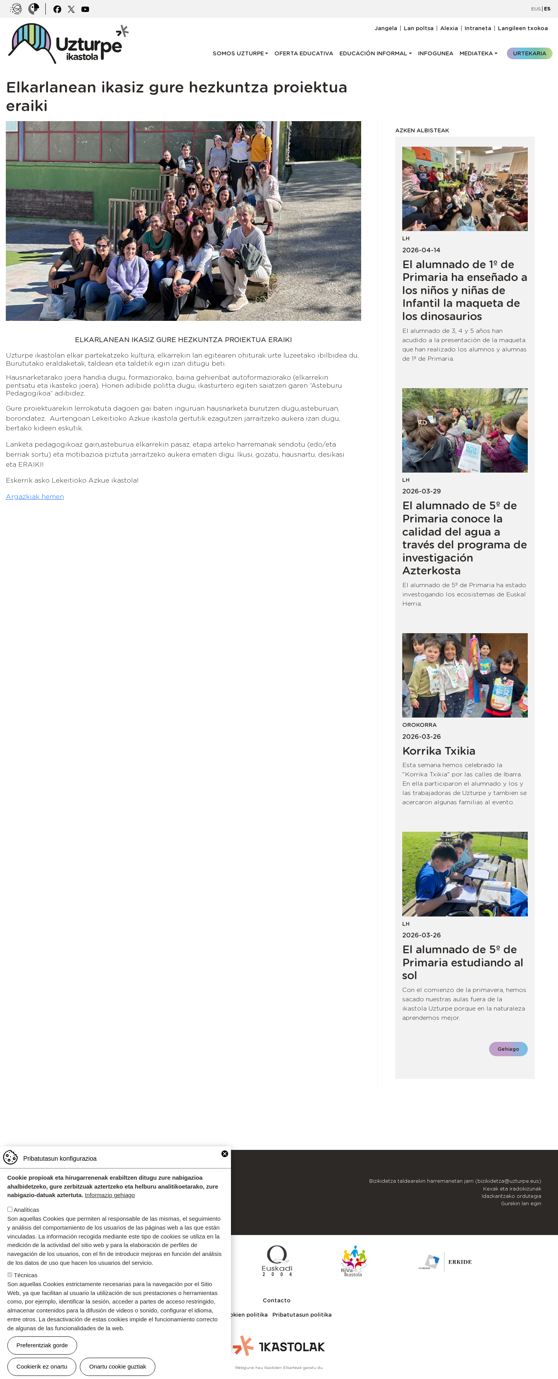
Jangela (386, 28)
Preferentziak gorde (42, 1345)
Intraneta (478, 28)
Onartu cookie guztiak (117, 1366)
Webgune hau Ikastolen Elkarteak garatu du (279, 1367)
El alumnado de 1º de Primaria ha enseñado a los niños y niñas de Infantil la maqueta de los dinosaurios (464, 290)
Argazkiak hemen (35, 496)
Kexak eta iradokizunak (512, 1189)
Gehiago (508, 1049)
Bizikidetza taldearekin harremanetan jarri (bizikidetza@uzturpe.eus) (455, 1181)
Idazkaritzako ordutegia (511, 1196)
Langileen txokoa (523, 28)
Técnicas (26, 1275)
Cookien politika (244, 1314)
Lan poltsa (419, 28)
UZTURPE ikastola (67, 27)
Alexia (449, 28)
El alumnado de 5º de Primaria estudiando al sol (463, 962)
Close (224, 1153)
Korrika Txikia (438, 750)
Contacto (277, 1300)
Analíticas (26, 1209)
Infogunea (435, 53)
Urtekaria (529, 53)
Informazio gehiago (110, 1195)
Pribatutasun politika (302, 1314)
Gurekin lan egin (521, 1203)
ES (547, 9)
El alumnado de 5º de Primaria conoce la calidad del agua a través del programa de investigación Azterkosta (464, 538)
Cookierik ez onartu (42, 1366)
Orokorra (419, 724)
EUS (536, 9)
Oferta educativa (303, 53)
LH (406, 238)
